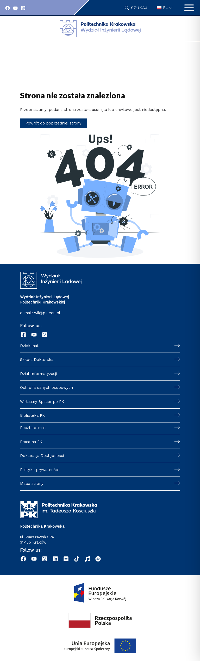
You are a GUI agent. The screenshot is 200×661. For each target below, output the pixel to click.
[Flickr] (66, 559)
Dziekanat (29, 345)
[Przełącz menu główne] (189, 8)
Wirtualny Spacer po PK (42, 401)
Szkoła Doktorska (36, 359)
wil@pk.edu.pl (47, 313)
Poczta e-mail (33, 427)
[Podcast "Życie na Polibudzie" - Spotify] (98, 559)
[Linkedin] (55, 559)
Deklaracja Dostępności (42, 455)
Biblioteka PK (32, 415)
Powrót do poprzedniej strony (54, 123)
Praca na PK (31, 441)
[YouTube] (15, 8)
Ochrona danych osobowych (46, 387)
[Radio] (87, 559)
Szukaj (139, 7)
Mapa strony (31, 483)
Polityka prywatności (39, 469)
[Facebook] (7, 8)
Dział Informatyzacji (38, 373)
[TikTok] (76, 559)
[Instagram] (23, 8)
